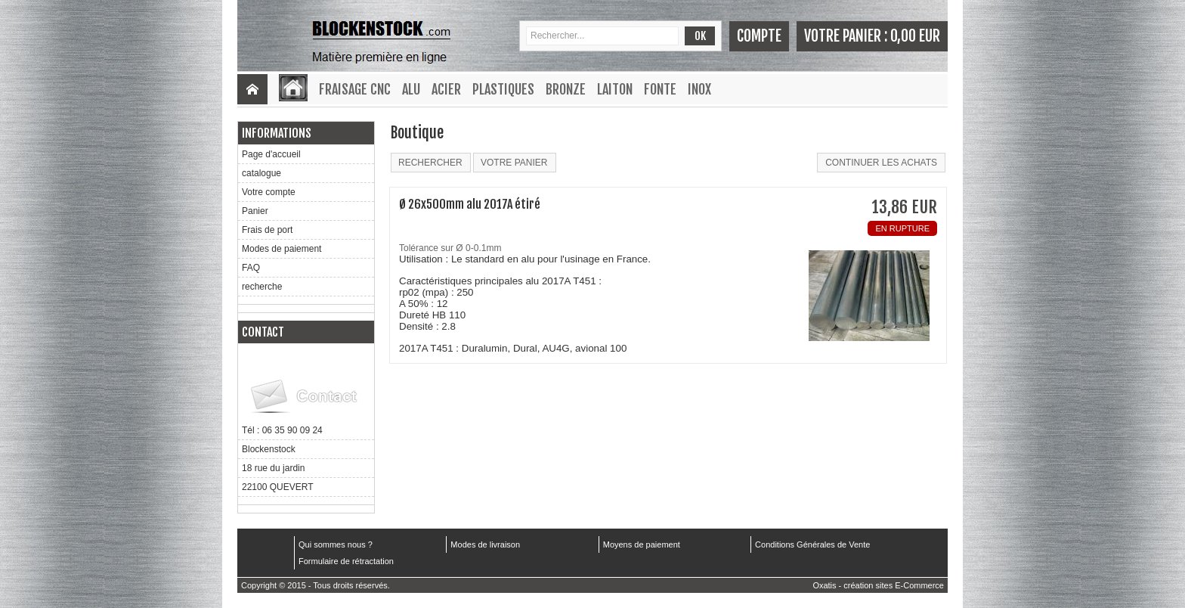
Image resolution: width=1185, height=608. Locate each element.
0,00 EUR (915, 35)
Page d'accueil (271, 154)
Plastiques (503, 89)
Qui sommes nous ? (336, 544)
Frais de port (267, 230)
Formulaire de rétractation (346, 561)
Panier (255, 211)
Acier (446, 89)
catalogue (261, 173)
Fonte (660, 89)
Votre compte (268, 192)
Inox (699, 89)
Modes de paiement (281, 249)
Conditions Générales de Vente (812, 544)
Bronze (566, 89)
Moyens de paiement (641, 544)
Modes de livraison (485, 544)
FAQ (251, 267)
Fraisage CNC (355, 89)
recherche (262, 286)
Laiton (615, 89)
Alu (411, 89)
